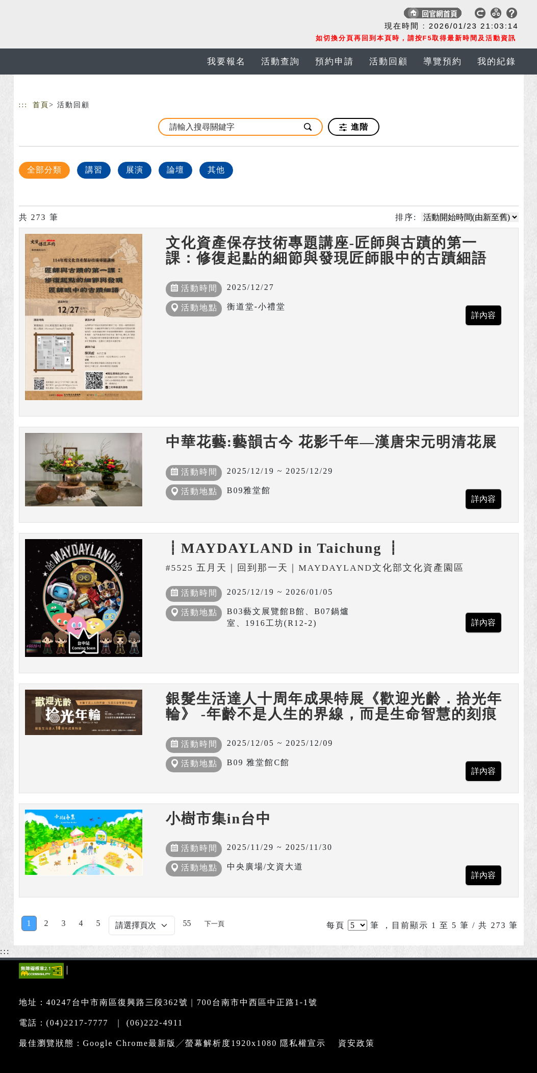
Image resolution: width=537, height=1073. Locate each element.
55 (187, 923)
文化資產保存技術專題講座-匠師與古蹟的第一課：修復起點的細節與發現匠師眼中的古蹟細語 (326, 250)
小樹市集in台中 (218, 818)
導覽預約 (442, 61)
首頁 (41, 105)
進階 (353, 127)
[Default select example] (142, 925)
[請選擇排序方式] (470, 217)
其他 (216, 169)
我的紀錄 (496, 61)
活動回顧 (388, 61)
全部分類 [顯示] (44, 169)
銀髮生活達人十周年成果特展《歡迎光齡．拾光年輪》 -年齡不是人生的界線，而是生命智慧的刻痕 (334, 706)
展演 (134, 169)
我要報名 (226, 61)
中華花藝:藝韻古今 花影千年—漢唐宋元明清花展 (331, 442)
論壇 (175, 169)
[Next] (214, 923)
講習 (94, 169)
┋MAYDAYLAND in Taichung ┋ (284, 548)
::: (23, 105)
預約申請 (334, 61)
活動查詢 (280, 61)
